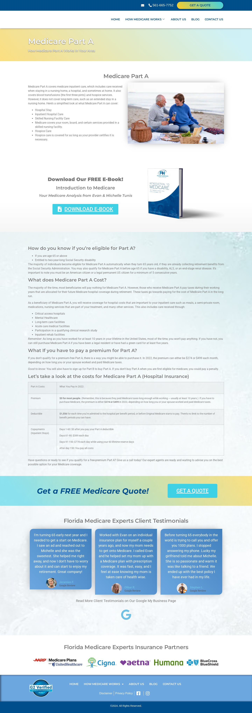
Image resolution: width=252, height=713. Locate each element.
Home (115, 19)
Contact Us (214, 19)
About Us (178, 19)
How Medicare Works (144, 19)
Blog (195, 19)
